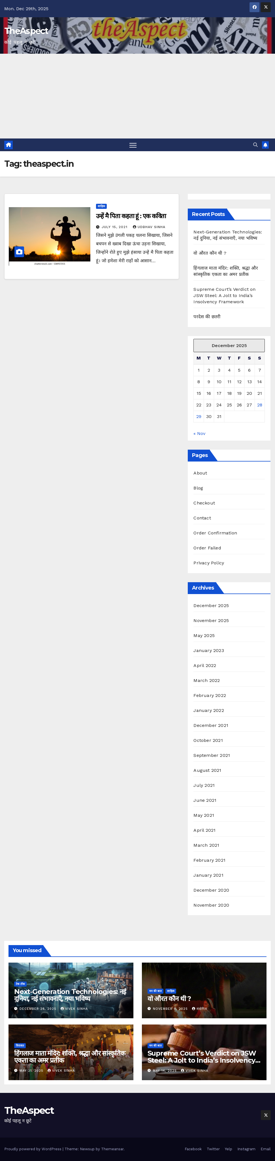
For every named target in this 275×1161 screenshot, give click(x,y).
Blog (198, 488)
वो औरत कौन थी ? (209, 253)
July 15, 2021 (115, 227)
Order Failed (207, 548)
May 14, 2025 (165, 1071)
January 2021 (208, 875)
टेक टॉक (20, 983)
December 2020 (211, 890)
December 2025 (211, 605)
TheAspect (26, 31)
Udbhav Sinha (149, 227)
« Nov (199, 433)
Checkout (204, 503)
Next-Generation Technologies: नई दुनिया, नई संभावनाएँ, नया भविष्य (70, 995)
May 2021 (203, 815)
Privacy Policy (208, 563)
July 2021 (204, 785)
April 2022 (204, 665)
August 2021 (207, 770)
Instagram (246, 1149)
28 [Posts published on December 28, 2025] (259, 405)
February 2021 (209, 860)
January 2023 (208, 650)
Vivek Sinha (74, 1009)
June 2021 (204, 800)
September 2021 (211, 755)
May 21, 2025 (32, 1071)
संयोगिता (199, 1009)
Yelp (228, 1149)
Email (266, 1149)
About (200, 473)
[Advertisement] (137, 96)
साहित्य (101, 206)
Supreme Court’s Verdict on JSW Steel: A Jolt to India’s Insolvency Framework (224, 295)
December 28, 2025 (39, 1009)
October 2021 (208, 740)
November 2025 (211, 620)
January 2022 (208, 710)
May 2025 (204, 635)
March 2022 (206, 680)
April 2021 (204, 830)
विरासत (20, 1045)
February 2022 (209, 695)
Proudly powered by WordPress (33, 1149)
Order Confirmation (215, 533)
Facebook (193, 1149)
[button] (255, 145)
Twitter (213, 1149)
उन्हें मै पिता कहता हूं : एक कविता (131, 216)
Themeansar (112, 1149)
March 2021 (206, 845)
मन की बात (155, 991)
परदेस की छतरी (206, 316)
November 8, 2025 (171, 1009)
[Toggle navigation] (133, 144)
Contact (202, 518)
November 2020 (211, 905)
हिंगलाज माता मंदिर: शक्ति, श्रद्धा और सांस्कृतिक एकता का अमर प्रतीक (69, 1056)
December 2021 (210, 725)
